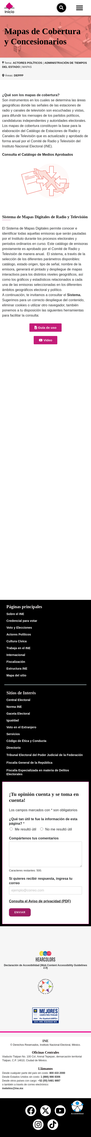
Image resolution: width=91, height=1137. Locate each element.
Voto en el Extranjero (21, 727)
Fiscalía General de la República (29, 762)
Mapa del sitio (16, 675)
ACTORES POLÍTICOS (27, 62)
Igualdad (12, 720)
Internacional (15, 655)
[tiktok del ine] (52, 1124)
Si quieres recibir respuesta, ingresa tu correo (40, 881)
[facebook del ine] (30, 1110)
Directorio (13, 747)
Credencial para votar (21, 620)
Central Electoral (18, 700)
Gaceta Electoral (18, 713)
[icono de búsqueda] (61, 7)
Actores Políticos (18, 634)
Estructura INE (16, 668)
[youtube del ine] (60, 1110)
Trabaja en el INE (18, 648)
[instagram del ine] (38, 1124)
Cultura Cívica (16, 641)
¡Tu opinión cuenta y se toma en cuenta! (44, 797)
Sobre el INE (15, 614)
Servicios (13, 734)
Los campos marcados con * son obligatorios (43, 810)
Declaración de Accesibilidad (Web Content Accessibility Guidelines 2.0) (45, 966)
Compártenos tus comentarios (34, 838)
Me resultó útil (25, 829)
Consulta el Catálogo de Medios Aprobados (37, 154)
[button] (79, 7)
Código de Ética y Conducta (26, 741)
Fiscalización (15, 661)
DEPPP (18, 75)
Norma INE (14, 706)
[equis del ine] (45, 1110)
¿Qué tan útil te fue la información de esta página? (43, 821)
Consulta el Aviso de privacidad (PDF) (40, 901)
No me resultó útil (58, 829)
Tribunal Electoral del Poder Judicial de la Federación (44, 755)
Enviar (19, 912)
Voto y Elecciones (19, 627)
